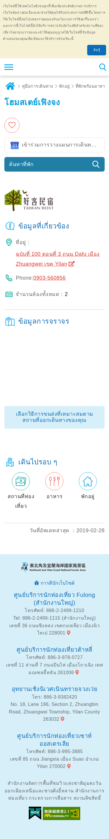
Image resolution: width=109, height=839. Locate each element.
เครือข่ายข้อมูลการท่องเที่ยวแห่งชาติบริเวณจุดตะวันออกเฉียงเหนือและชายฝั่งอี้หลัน (39, 67)
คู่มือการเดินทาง (37, 86)
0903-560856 (49, 278)
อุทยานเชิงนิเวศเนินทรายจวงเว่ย (55, 689)
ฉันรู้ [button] (96, 50)
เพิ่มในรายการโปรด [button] (13, 125)
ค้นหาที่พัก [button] (21, 164)
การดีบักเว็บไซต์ (58, 583)
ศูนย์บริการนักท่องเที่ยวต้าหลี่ (54, 649)
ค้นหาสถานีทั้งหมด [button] (102, 67)
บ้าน (10, 86)
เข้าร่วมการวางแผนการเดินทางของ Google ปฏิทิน (63, 145)
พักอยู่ (64, 86)
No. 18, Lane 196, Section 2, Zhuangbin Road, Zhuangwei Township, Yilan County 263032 (54, 712)
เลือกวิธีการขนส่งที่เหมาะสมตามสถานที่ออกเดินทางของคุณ (54, 417)
